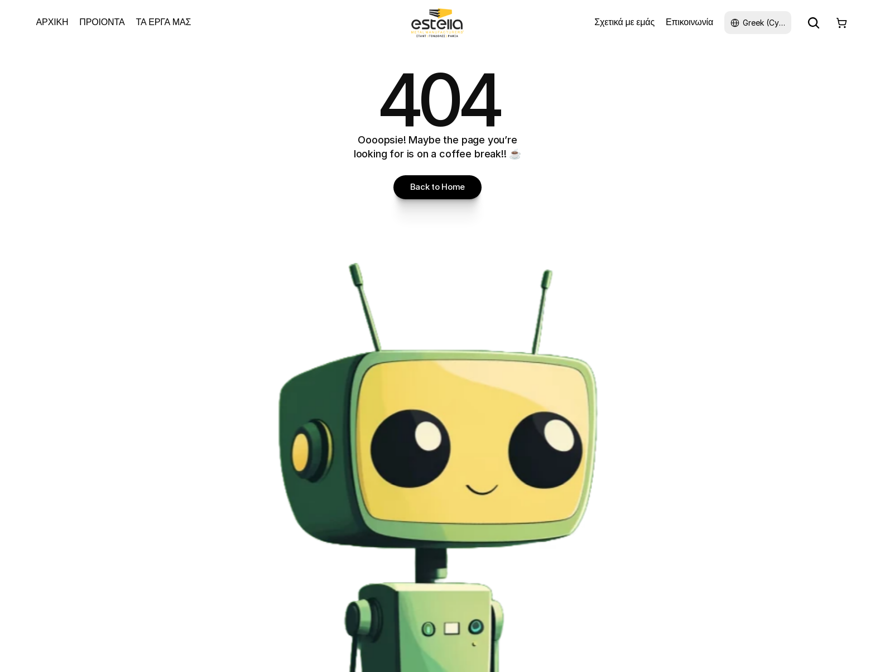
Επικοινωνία (689, 22)
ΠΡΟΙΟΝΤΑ (101, 22)
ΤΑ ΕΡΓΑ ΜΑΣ (163, 22)
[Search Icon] (813, 23)
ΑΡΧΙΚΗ (52, 22)
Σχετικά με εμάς (624, 22)
